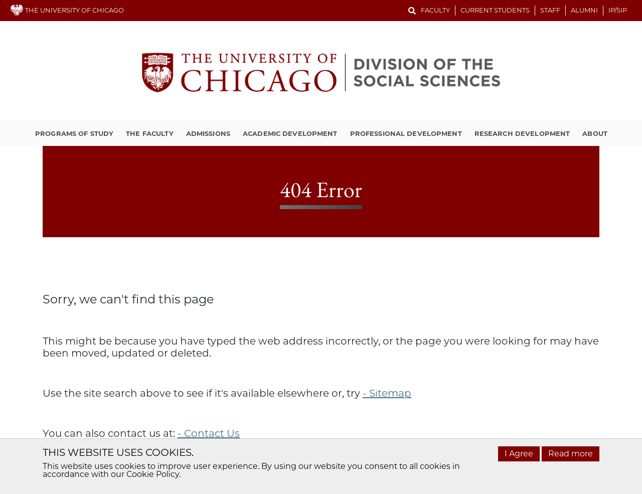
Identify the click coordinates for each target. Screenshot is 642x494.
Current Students (495, 10)
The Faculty (149, 133)
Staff (550, 10)
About (594, 133)
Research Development (522, 133)
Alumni (584, 10)
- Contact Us (209, 433)
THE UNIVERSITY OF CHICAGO (67, 10)
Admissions (208, 133)
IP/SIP (617, 10)
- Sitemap (387, 393)
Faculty (435, 10)
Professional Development (406, 133)
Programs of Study (74, 133)
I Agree (519, 453)
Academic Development (290, 133)
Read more (570, 453)
